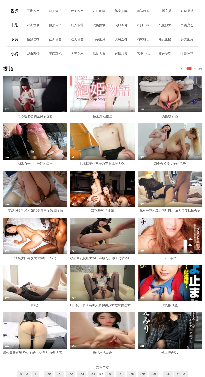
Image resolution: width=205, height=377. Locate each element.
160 (48, 373)
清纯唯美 (143, 39)
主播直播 (165, 11)
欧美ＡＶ (77, 11)
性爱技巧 (187, 53)
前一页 (24, 373)
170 (153, 373)
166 (109, 373)
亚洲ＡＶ (33, 11)
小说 (15, 54)
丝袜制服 (143, 11)
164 (92, 373)
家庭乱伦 (55, 53)
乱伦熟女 (165, 25)
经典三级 (143, 25)
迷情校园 (121, 53)
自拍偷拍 (55, 11)
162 (70, 373)
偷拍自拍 (55, 25)
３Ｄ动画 (99, 11)
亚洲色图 (55, 39)
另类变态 (187, 25)
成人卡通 (77, 25)
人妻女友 (77, 53)
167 (120, 373)
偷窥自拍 (33, 39)
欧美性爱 (99, 25)
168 (131, 373)
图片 (15, 39)
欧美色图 (77, 39)
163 (81, 373)
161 (59, 373)
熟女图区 (165, 39)
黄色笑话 (165, 53)
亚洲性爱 (33, 25)
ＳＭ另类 (187, 11)
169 (142, 373)
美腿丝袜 (121, 39)
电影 (15, 25)
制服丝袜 (121, 25)
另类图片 (187, 39)
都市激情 (33, 53)
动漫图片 (99, 39)
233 (168, 373)
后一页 (181, 373)
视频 (15, 11)
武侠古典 (99, 53)
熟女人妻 (121, 11)
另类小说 (143, 53)
